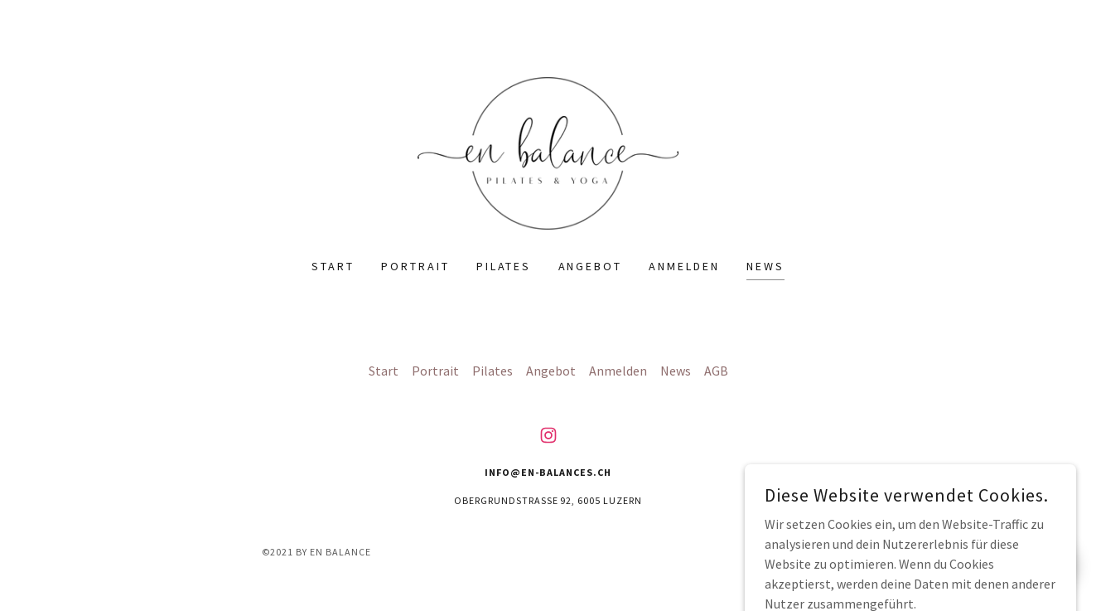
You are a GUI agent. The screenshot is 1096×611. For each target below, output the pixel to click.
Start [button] (383, 370)
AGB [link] (716, 370)
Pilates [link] (504, 266)
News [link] (765, 266)
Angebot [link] (590, 266)
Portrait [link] (415, 266)
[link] (547, 151)
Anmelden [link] (684, 266)
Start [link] (333, 266)
